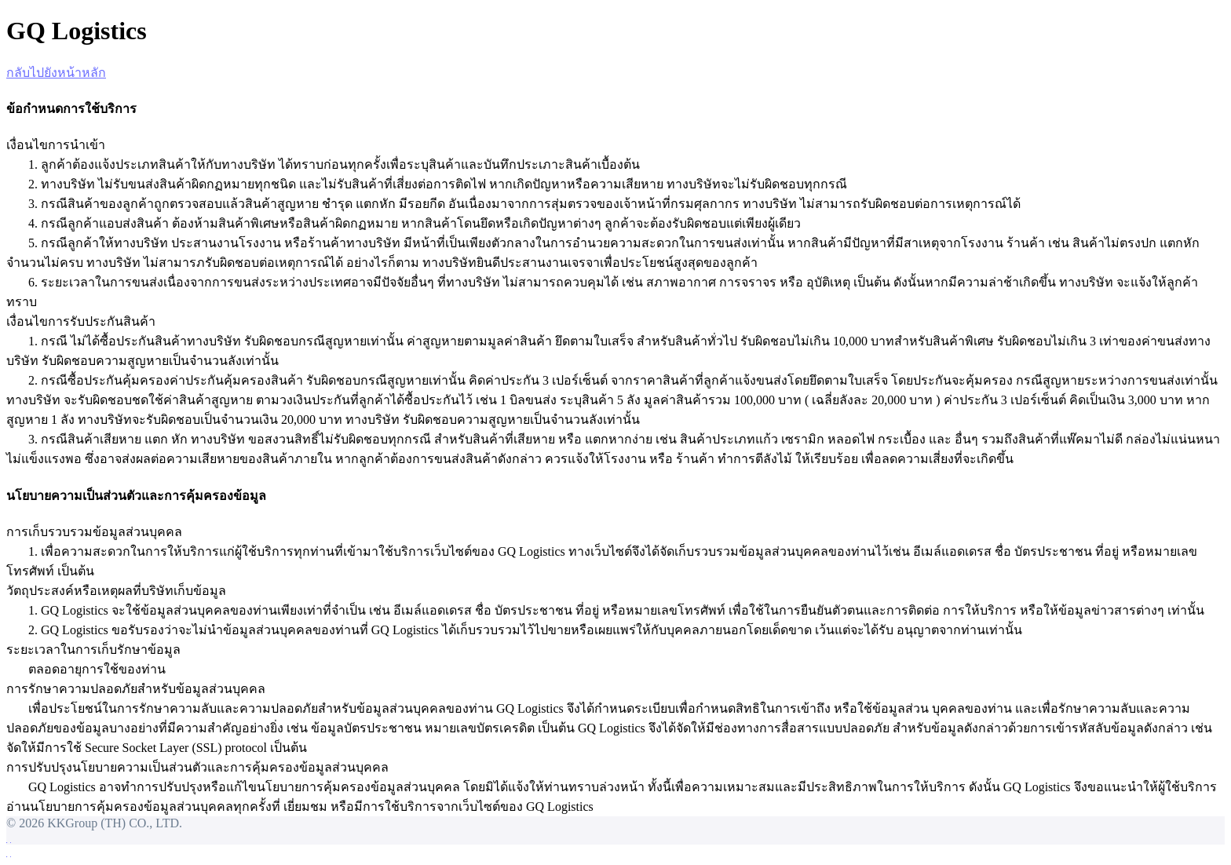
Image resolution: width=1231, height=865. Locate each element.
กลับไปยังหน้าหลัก (56, 72)
